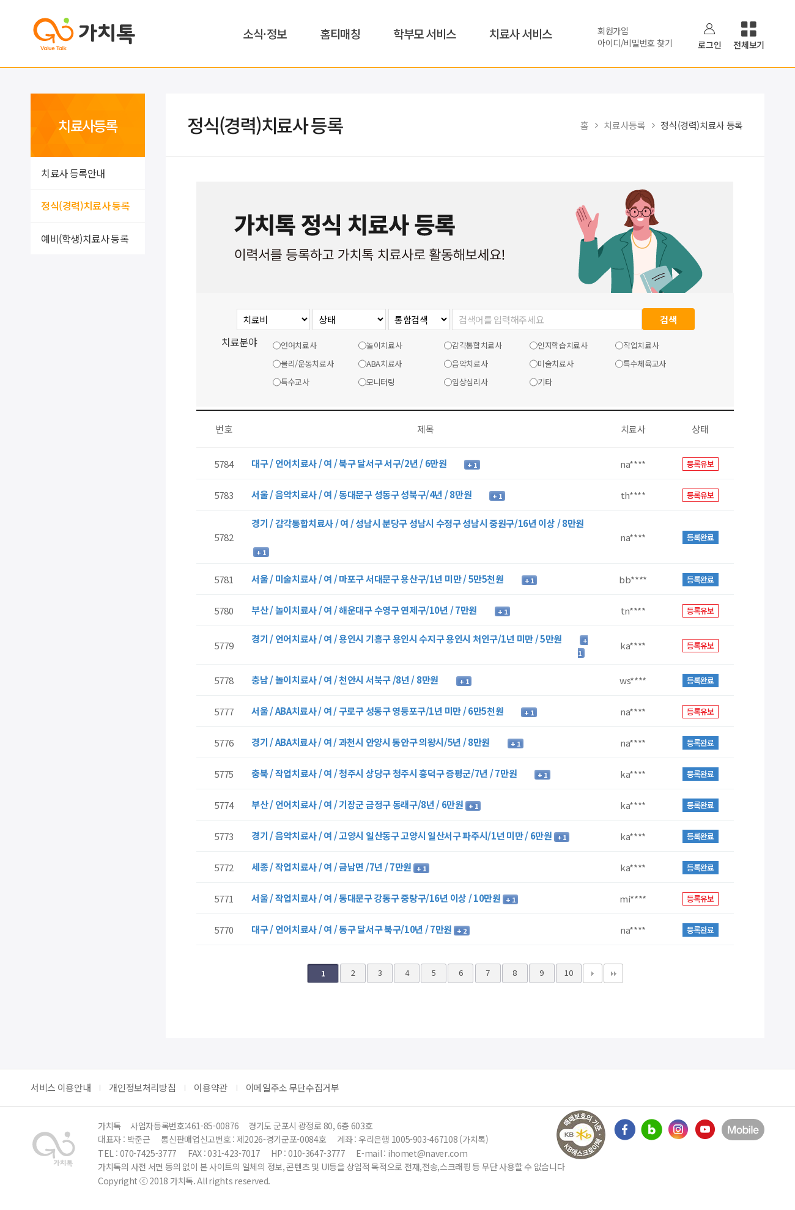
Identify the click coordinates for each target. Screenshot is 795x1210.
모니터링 (376, 382)
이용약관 (210, 1087)
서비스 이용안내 (61, 1087)
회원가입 (613, 30)
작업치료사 (637, 345)
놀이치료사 (380, 345)
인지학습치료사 (559, 345)
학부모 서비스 (424, 33)
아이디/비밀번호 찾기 (634, 43)
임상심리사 (465, 382)
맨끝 (613, 973)
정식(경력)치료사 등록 (85, 205)
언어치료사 (294, 345)
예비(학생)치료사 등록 (84, 238)
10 (568, 972)
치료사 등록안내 (73, 173)
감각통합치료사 (473, 345)
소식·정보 (265, 33)
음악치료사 (465, 364)
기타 (541, 382)
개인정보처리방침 (142, 1087)
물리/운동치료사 (303, 364)
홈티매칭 (340, 33)
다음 (592, 973)
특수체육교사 (640, 364)
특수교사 (291, 382)
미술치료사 (551, 364)
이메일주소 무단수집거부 (292, 1087)
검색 (668, 319)
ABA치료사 (380, 364)
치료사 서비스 (520, 33)
